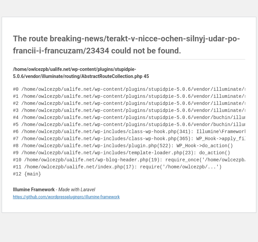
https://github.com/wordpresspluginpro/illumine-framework (66, 197)
